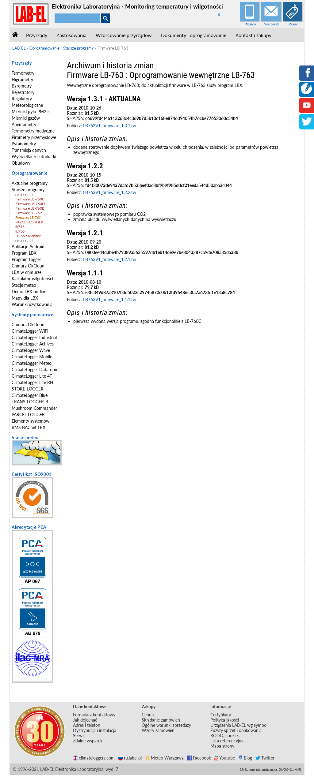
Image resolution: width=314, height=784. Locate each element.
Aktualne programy (30, 183)
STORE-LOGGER (28, 388)
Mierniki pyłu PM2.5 (31, 111)
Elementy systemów (30, 421)
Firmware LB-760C (29, 199)
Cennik (293, 24)
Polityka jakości (224, 719)
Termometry (23, 73)
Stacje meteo (24, 285)
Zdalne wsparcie (88, 740)
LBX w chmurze (26, 272)
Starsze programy (28, 189)
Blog (245, 757)
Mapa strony (222, 746)
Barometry (22, 85)
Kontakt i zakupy (253, 35)
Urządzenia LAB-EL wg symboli (239, 725)
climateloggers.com (94, 757)
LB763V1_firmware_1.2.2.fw (109, 192)
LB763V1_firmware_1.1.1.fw (109, 299)
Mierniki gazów (26, 118)
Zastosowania (71, 35)
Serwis (79, 735)
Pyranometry (24, 143)
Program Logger (26, 259)
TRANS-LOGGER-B (30, 401)
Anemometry (24, 124)
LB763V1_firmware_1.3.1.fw (109, 125)
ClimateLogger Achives (33, 343)
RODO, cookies (224, 735)
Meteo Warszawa (164, 757)
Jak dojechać (85, 719)
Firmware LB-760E (29, 208)
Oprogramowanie (29, 173)
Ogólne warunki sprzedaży (166, 725)
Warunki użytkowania (32, 304)
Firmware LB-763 (28, 217)
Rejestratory (23, 92)
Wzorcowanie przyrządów (124, 35)
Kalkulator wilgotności (32, 278)
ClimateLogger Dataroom (35, 369)
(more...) (24, 194)
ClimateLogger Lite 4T (32, 376)
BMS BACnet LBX (28, 427)
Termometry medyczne (33, 130)
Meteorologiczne (27, 105)
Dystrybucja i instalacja (94, 730)
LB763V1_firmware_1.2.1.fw (109, 259)
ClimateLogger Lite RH (32, 382)
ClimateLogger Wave (31, 350)
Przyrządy (36, 35)
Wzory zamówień (158, 730)
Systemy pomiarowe (32, 314)
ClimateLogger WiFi (30, 331)
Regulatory (22, 98)
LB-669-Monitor (27, 235)
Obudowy (21, 163)
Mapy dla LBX (25, 298)
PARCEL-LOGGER (29, 222)
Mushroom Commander (34, 408)
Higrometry (22, 79)
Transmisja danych (29, 150)
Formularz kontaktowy (94, 714)
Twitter (264, 757)
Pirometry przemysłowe (34, 137)
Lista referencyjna (226, 740)
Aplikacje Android (28, 246)
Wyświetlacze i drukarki (34, 156)
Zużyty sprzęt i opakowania (236, 730)
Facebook (199, 757)
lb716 (20, 226)
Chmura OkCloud (28, 265)
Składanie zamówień (161, 719)
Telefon (251, 24)
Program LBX (24, 253)
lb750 (20, 231)
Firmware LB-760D (29, 203)
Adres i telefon (86, 725)
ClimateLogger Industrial (34, 337)
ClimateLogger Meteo (32, 363)
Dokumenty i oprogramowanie (193, 35)
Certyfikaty (220, 714)
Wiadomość (272, 24)
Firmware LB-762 (28, 213)
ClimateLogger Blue (30, 395)
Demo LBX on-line (29, 291)
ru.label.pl (130, 757)
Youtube (224, 757)
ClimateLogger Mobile (32, 356)
